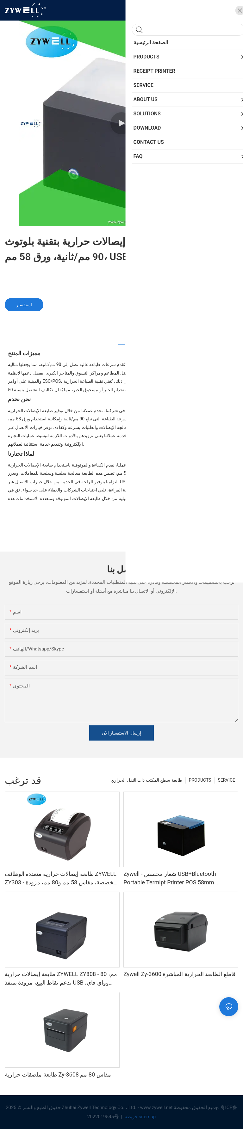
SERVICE (226, 780)
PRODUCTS (200, 780)
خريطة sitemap (139, 1117)
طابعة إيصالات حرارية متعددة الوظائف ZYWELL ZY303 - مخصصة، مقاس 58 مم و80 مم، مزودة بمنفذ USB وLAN (61, 878)
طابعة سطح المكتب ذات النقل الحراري (146, 780)
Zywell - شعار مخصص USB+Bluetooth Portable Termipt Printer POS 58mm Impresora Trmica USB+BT (169, 878)
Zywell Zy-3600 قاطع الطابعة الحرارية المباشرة (179, 974)
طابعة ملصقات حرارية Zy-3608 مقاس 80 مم (58, 1074)
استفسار (24, 304)
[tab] (121, 342)
